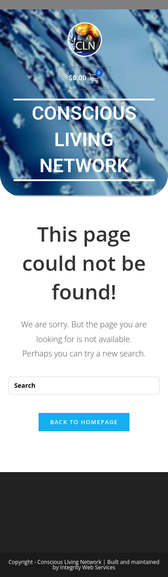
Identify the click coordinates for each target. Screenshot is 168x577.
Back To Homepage (84, 422)
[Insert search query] (84, 386)
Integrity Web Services (87, 567)
